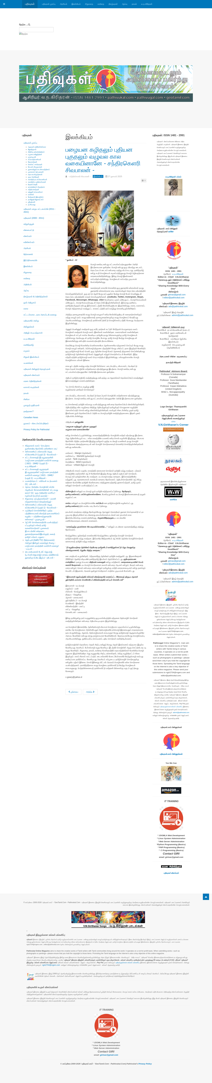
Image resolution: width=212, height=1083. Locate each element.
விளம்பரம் (28, 236)
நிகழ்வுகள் (113, 4)
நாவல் (134, 4)
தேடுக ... (23, 24)
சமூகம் (27, 351)
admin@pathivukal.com (182, 315)
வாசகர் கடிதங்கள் (31, 387)
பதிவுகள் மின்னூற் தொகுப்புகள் (37, 369)
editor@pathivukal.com (173, 297)
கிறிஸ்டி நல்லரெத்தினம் (36, 152)
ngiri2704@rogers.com (51, 965)
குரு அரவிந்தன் (33, 177)
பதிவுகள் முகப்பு (49, 4)
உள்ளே (170, 231)
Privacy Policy (145, 1064)
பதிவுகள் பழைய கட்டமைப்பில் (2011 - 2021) (40, 210)
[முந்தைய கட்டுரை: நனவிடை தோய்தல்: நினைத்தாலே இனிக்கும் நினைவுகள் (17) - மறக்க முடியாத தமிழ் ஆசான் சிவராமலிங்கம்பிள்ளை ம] (73, 692)
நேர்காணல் (28, 254)
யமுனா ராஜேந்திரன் (35, 154)
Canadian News (31, 417)
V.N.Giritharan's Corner (173, 424)
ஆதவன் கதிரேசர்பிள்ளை (37, 147)
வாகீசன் (31, 195)
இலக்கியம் (76, 4)
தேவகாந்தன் (32, 162)
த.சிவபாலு (31, 205)
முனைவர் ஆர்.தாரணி (36, 172)
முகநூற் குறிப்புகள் (31, 405)
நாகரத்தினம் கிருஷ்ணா (36, 187)
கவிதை (101, 4)
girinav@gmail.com (177, 294)
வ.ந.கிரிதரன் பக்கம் (173, 177)
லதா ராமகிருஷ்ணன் (35, 174)
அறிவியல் (28, 284)
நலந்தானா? (29, 411)
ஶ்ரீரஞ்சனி (31, 202)
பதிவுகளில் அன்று (31, 321)
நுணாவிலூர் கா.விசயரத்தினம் (39, 169)
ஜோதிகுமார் (32, 149)
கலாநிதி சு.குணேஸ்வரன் (37, 182)
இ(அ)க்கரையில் (30, 260)
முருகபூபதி (32, 157)
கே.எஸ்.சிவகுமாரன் (35, 167)
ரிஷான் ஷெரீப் (33, 184)
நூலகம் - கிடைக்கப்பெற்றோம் (36, 423)
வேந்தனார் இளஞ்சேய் (36, 197)
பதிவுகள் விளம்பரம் (32, 375)
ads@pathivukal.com (178, 306)
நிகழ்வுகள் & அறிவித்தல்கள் (36, 296)
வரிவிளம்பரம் (29, 242)
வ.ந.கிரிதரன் (146, 4)
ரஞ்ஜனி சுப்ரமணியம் (35, 192)
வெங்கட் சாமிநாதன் (35, 164)
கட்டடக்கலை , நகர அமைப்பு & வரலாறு (40, 314)
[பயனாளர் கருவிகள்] (143, 180)
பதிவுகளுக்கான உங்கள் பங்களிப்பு (171, 706)
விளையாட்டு (29, 230)
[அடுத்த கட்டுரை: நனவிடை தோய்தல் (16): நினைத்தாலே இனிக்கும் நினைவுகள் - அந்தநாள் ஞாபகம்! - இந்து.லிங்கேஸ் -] (90, 692)
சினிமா (27, 399)
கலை (26, 308)
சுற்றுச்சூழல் (29, 224)
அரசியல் (63, 4)
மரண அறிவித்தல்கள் (33, 381)
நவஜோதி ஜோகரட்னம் (36, 200)
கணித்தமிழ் (29, 345)
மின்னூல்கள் (29, 327)
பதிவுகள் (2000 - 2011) (34, 218)
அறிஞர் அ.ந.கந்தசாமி (33, 333)
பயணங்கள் (28, 363)
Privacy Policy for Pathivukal (36, 429)
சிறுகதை (89, 4)
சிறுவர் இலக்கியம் (31, 357)
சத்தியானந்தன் (33, 190)
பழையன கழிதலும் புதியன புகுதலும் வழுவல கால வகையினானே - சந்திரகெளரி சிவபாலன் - (103, 159)
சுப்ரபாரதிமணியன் (34, 159)
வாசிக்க (173, 499)
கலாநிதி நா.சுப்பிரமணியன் (37, 179)
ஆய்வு (124, 4)
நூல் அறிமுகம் (30, 302)
